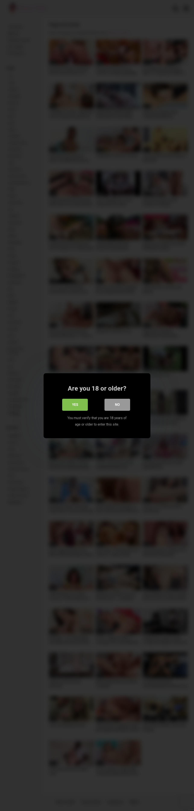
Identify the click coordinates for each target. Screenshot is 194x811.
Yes (75, 404)
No (117, 404)
